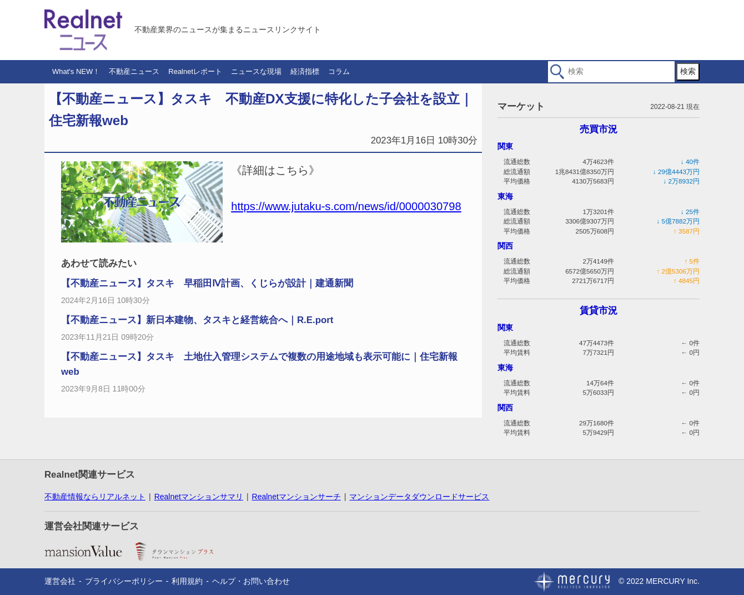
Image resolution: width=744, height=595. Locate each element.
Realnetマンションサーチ (296, 496)
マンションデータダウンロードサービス (419, 496)
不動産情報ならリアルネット (94, 496)
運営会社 (60, 581)
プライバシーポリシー (124, 581)
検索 (688, 71)
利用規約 (187, 581)
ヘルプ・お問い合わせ (251, 581)
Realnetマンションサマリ (198, 496)
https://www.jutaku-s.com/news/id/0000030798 (346, 206)
